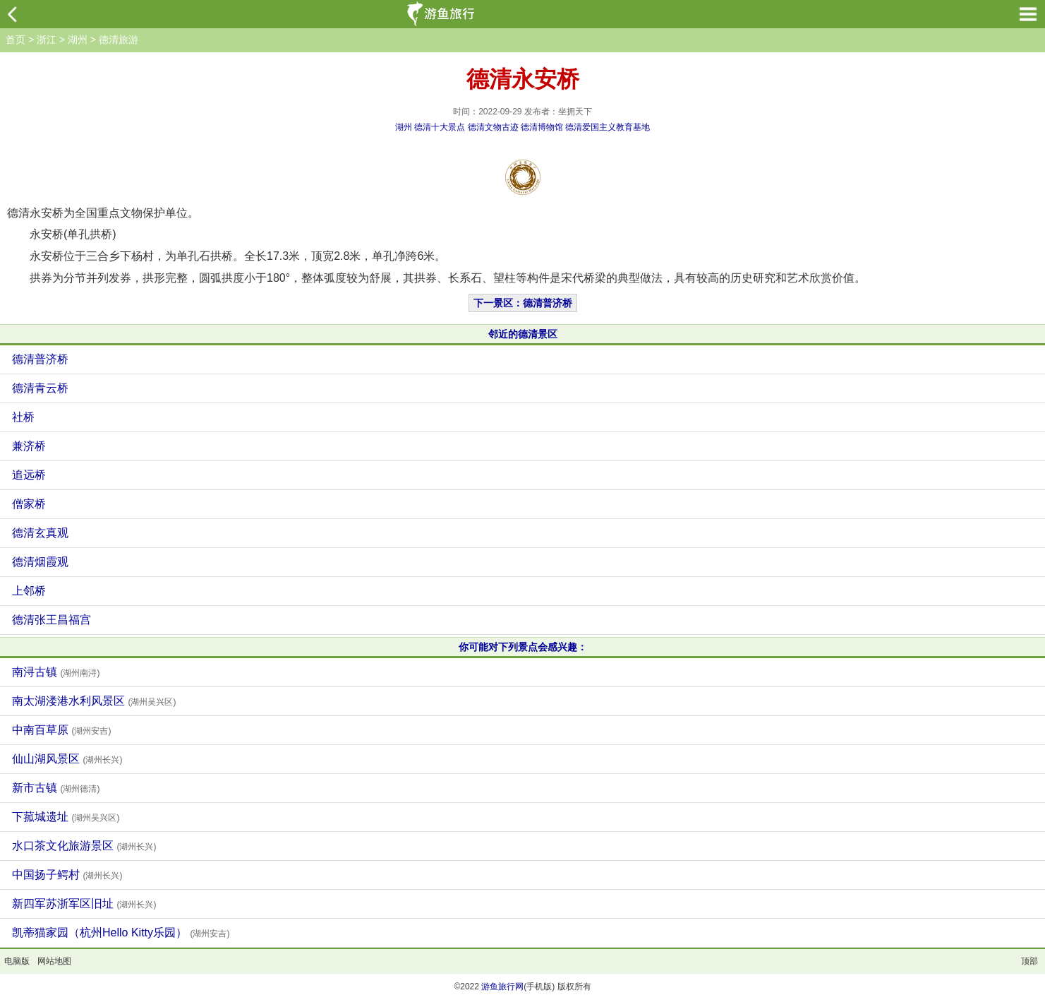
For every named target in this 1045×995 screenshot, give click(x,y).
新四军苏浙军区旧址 (84, 904)
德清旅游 (118, 39)
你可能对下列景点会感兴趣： (523, 647)
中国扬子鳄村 (67, 875)
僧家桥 (29, 504)
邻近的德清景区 (522, 334)
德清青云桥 (40, 388)
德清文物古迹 (493, 127)
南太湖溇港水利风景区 (94, 701)
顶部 (1029, 961)
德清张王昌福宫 (51, 620)
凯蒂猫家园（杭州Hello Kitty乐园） (120, 933)
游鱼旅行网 (502, 986)
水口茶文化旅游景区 (84, 846)
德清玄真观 (40, 533)
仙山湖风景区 (67, 759)
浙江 (46, 39)
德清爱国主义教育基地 (607, 127)
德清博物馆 (542, 127)
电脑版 (17, 961)
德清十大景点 (439, 127)
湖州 (77, 39)
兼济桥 (29, 446)
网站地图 (54, 961)
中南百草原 (61, 730)
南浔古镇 (55, 672)
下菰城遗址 (65, 817)
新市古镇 (55, 788)
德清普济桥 (40, 359)
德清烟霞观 (40, 562)
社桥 (23, 417)
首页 (15, 39)
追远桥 (29, 475)
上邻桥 (29, 591)
